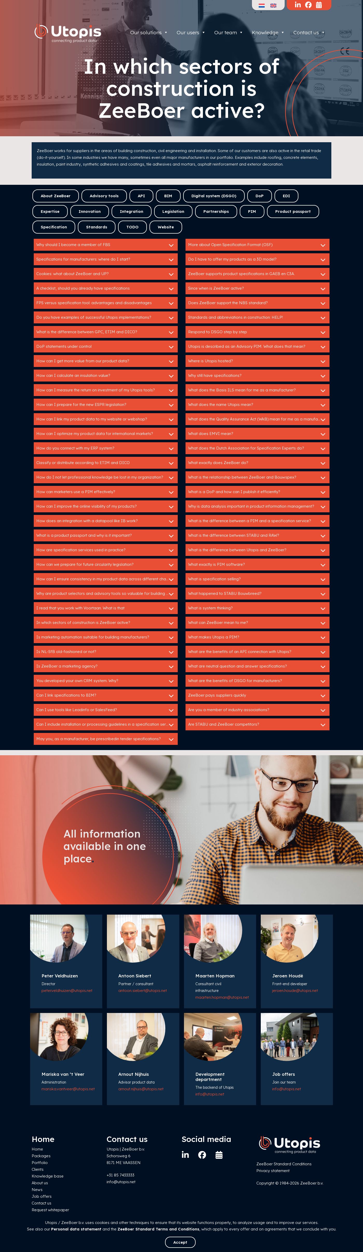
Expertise (50, 211)
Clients (38, 1169)
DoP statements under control (105, 347)
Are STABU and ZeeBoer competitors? (257, 725)
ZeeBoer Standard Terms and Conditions (158, 1229)
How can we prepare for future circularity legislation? (105, 565)
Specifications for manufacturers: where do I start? (105, 260)
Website (166, 226)
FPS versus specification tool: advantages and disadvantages (105, 303)
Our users (191, 32)
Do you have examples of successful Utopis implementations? (105, 318)
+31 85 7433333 (120, 1175)
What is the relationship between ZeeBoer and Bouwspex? (257, 478)
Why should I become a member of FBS (105, 245)
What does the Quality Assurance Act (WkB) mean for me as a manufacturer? (259, 420)
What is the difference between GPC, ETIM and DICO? (105, 332)
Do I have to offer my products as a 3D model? (257, 260)
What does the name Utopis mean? (257, 405)
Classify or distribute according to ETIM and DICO (105, 463)
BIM (168, 195)
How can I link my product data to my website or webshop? (105, 420)
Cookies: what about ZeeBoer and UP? (105, 274)
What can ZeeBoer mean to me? (257, 623)
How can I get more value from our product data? (105, 361)
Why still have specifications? (257, 376)
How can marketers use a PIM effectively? (105, 492)
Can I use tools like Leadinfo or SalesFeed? (105, 710)
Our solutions (149, 32)
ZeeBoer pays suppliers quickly (257, 696)
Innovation (90, 211)
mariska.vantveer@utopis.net (68, 1088)
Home (37, 1149)
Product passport (293, 211)
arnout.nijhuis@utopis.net (140, 1088)
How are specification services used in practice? (105, 550)
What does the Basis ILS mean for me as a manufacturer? (257, 390)
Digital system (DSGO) (213, 195)
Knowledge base (48, 1176)
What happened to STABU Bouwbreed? (257, 594)
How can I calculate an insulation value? (105, 376)
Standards (96, 226)
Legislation (173, 211)
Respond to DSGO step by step (257, 332)
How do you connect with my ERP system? (105, 449)
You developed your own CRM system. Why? (105, 681)
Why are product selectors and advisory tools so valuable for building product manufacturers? (107, 594)
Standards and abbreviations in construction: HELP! (257, 318)
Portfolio (40, 1162)
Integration (131, 211)
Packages (41, 1155)
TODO (132, 226)
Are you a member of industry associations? (257, 710)
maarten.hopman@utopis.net (222, 997)
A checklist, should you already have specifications (105, 289)
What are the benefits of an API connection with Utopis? (257, 652)
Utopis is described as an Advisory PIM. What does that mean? (257, 347)
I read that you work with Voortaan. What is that (105, 609)
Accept (180, 1242)
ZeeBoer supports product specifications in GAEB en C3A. (257, 274)
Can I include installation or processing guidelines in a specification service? (105, 725)
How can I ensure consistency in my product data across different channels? (106, 579)
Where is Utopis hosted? (257, 361)
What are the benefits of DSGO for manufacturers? (257, 681)
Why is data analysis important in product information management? (257, 507)
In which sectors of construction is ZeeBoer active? (105, 623)
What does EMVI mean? (257, 434)
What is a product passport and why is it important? (105, 536)
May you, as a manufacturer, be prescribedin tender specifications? (105, 739)
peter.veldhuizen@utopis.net (67, 990)
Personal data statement (76, 1229)
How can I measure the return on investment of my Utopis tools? (105, 390)
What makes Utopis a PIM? (257, 638)
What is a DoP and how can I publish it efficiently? (257, 492)
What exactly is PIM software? (257, 565)
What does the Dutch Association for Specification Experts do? (257, 449)
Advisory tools (104, 195)
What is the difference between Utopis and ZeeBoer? (257, 550)
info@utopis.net (209, 1094)
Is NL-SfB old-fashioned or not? (105, 652)
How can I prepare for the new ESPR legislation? (105, 405)
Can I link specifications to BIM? (105, 696)
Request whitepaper (50, 1209)
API (141, 195)
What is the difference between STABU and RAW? (257, 536)
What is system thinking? (257, 609)
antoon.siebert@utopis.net (142, 990)
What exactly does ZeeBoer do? (257, 463)
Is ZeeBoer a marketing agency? (105, 667)
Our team (228, 32)
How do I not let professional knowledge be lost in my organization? (105, 478)
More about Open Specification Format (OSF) (257, 245)
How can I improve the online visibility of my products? (105, 507)
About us (40, 1182)
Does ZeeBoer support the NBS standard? (257, 303)
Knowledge (268, 32)
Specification (54, 226)
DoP (260, 195)
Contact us (309, 32)
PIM (252, 211)
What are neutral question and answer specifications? (257, 667)
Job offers (42, 1196)
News (37, 1189)
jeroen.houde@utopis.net (295, 990)
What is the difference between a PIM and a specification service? (257, 521)
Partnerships (216, 211)
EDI (286, 195)
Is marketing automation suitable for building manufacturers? (105, 638)
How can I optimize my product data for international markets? (105, 434)
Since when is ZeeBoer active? (257, 289)
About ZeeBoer (56, 195)
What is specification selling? (257, 579)
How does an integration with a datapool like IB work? (105, 521)
